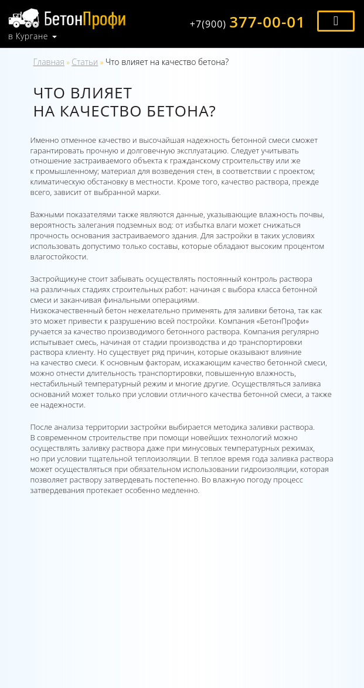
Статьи (85, 61)
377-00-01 (247, 21)
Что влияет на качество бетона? (167, 61)
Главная (48, 61)
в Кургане (28, 36)
